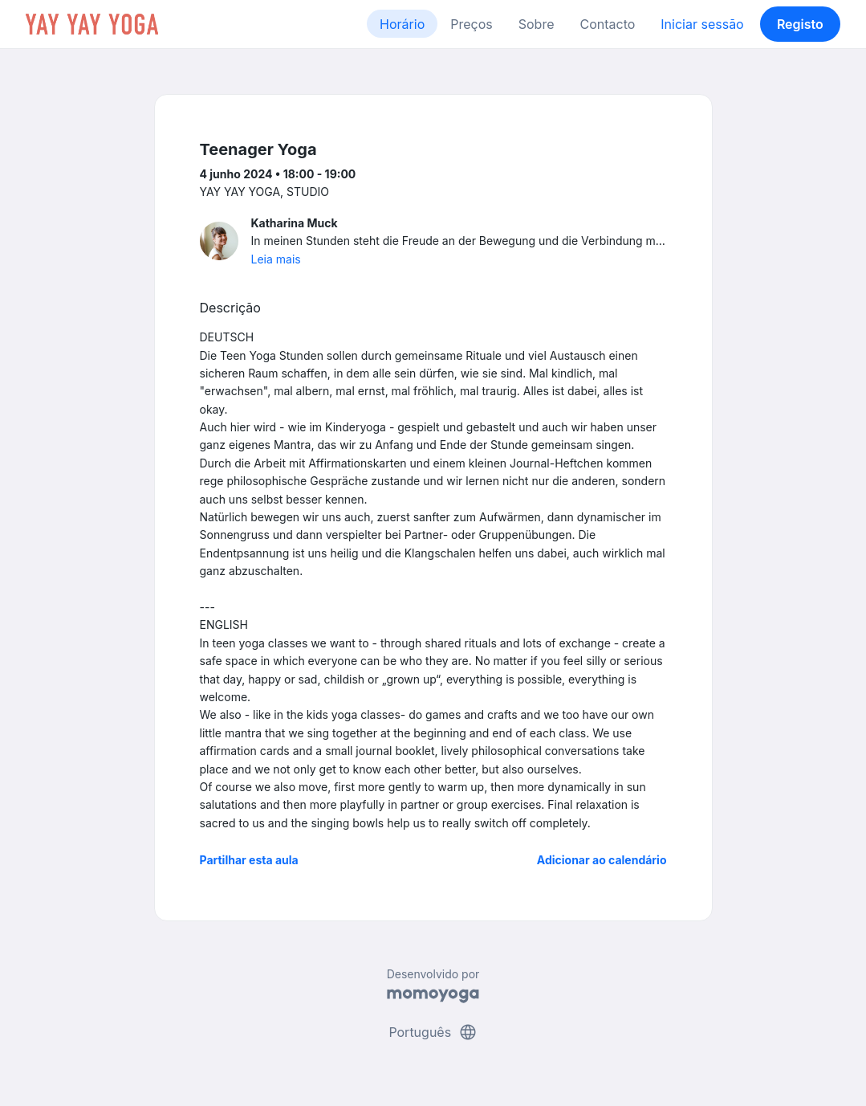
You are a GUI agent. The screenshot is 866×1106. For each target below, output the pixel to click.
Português (432, 1032)
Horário (402, 24)
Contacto (607, 24)
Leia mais (276, 259)
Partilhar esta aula (249, 860)
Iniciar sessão (702, 24)
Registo (800, 24)
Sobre (536, 24)
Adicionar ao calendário (602, 860)
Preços (471, 24)
